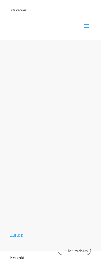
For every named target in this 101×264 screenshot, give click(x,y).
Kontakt (17, 258)
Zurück (16, 235)
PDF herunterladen (74, 251)
